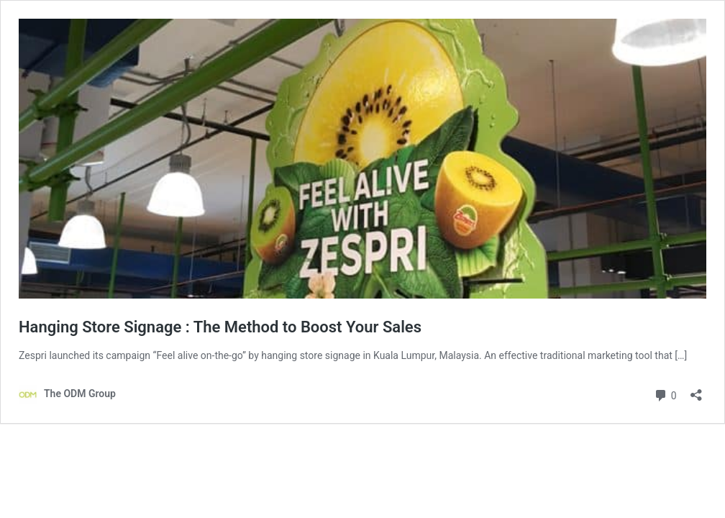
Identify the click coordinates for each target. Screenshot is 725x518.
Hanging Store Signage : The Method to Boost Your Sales (220, 327)
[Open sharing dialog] (696, 390)
